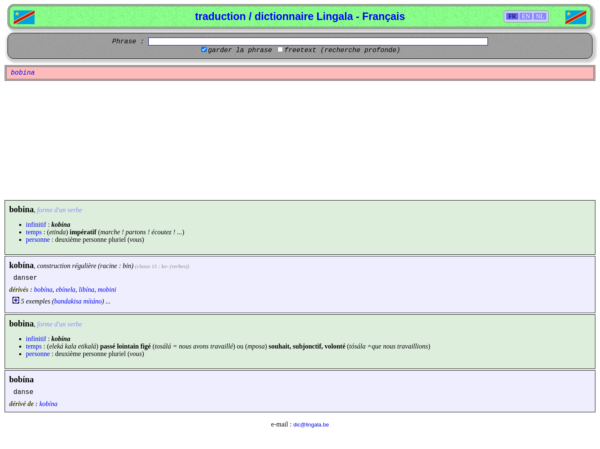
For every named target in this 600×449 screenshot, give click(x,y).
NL (540, 16)
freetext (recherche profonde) (342, 50)
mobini (107, 289)
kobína (21, 265)
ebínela (65, 289)
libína (86, 289)
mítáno (92, 301)
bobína (43, 289)
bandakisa (68, 301)
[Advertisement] (300, 140)
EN (526, 16)
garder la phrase (240, 50)
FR (512, 16)
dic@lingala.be (311, 424)
